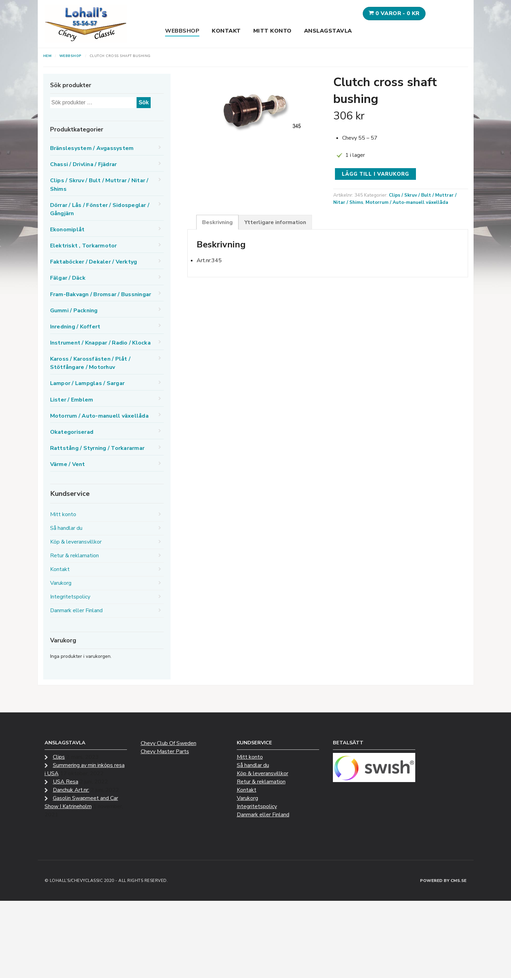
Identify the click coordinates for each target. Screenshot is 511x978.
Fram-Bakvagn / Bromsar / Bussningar (100, 294)
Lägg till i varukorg (375, 174)
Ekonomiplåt (67, 229)
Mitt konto (272, 31)
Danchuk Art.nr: (71, 790)
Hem (47, 56)
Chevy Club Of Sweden (168, 743)
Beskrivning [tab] (217, 222)
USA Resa (65, 781)
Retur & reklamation (74, 555)
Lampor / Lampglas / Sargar (87, 383)
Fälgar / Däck (67, 278)
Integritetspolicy (70, 597)
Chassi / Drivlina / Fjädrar (83, 164)
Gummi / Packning (74, 310)
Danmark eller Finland (76, 610)
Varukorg (60, 583)
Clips (59, 757)
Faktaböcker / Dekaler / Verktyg (93, 262)
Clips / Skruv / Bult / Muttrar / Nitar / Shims (99, 185)
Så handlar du (66, 528)
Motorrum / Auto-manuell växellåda (406, 202)
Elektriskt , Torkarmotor (83, 245)
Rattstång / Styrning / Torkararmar (97, 448)
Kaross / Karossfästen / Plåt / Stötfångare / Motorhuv (90, 363)
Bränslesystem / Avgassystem (92, 148)
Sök (144, 102)
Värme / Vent (67, 464)
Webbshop (182, 31)
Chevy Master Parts (165, 751)
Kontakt (226, 31)
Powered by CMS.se (443, 880)
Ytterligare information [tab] (275, 222)
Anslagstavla (328, 31)
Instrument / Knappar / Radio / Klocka (100, 343)
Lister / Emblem (71, 400)
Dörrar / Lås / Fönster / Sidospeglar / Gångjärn (100, 209)
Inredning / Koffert (75, 326)
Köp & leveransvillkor (76, 542)
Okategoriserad (72, 432)
